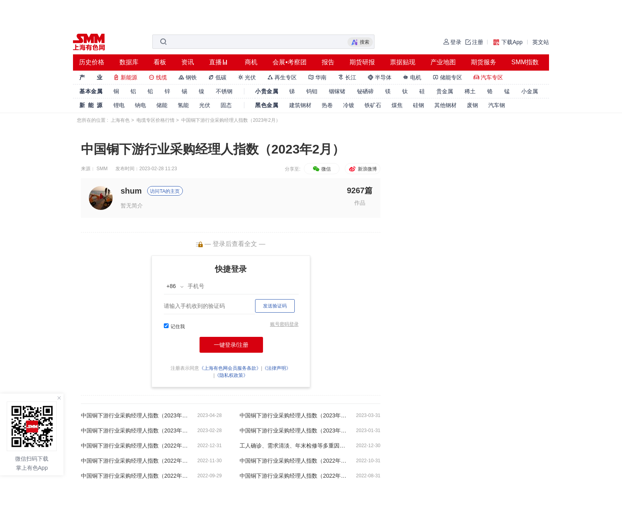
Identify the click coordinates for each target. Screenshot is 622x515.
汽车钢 (496, 105)
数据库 (128, 62)
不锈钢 (224, 91)
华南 (317, 77)
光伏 (247, 77)
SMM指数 (525, 62)
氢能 (183, 105)
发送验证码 (275, 306)
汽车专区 (488, 77)
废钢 (472, 105)
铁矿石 (373, 105)
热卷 (327, 105)
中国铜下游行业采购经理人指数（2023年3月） (293, 415)
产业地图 (443, 62)
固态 (226, 105)
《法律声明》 (276, 368)
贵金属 (444, 91)
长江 (347, 77)
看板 (160, 62)
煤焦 (397, 105)
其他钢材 (445, 105)
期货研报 (362, 62)
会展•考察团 (290, 62)
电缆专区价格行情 (155, 120)
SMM (102, 168)
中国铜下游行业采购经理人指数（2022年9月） (134, 476)
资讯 (187, 62)
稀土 (470, 91)
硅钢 (418, 105)
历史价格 (91, 62)
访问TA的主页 (164, 191)
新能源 (125, 77)
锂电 (119, 105)
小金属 (529, 91)
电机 (412, 77)
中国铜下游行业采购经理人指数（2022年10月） (293, 460)
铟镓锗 (337, 91)
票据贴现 (402, 62)
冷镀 (348, 105)
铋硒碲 (365, 91)
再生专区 (282, 77)
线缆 (158, 77)
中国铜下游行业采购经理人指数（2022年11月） (134, 460)
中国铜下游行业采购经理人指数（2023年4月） (134, 415)
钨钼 (311, 91)
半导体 (380, 77)
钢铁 (188, 77)
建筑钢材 (300, 105)
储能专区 (447, 77)
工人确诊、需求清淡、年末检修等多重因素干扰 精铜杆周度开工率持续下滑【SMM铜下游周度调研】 (293, 445)
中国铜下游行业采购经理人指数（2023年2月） (134, 430)
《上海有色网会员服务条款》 (230, 368)
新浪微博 (362, 169)
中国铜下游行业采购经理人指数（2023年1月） (293, 430)
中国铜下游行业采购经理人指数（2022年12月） (134, 445)
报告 (328, 62)
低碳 (217, 77)
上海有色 (120, 120)
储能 (161, 105)
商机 (251, 62)
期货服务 (483, 62)
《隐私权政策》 (231, 375)
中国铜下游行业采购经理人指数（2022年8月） (293, 476)
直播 (215, 62)
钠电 (140, 105)
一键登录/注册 (231, 345)
